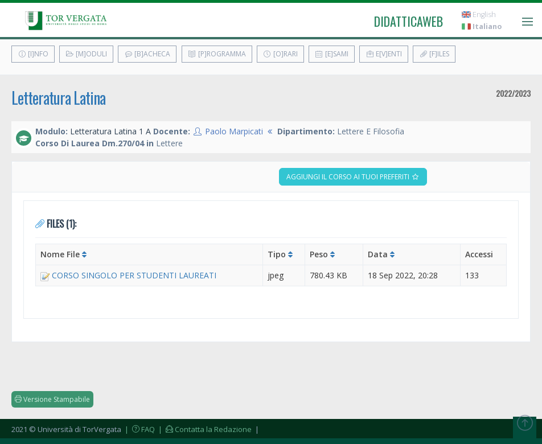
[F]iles (434, 54)
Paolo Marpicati (234, 131)
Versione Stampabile (52, 399)
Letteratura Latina (58, 97)
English (479, 14)
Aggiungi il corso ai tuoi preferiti (353, 177)
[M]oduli (86, 54)
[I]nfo (33, 54)
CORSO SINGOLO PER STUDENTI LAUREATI (134, 275)
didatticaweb (408, 21)
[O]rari (280, 54)
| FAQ (139, 429)
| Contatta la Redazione (204, 429)
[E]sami (331, 54)
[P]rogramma (217, 54)
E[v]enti (384, 54)
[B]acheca (147, 54)
